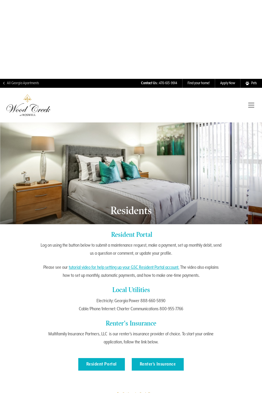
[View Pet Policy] (251, 71)
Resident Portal (101, 352)
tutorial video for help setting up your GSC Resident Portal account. (124, 256)
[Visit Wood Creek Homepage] (28, 102)
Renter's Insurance (158, 352)
